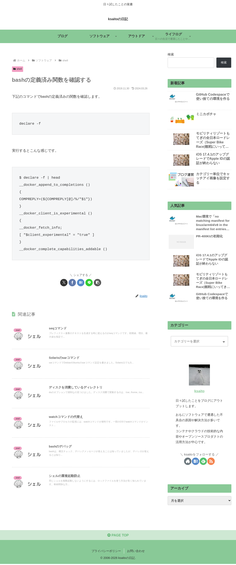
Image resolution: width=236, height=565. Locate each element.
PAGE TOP (118, 536)
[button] (97, 282)
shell (17, 68)
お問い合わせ (136, 551)
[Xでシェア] (64, 282)
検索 (171, 54)
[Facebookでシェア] (72, 282)
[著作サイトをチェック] (187, 461)
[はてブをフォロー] (195, 461)
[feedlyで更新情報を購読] (203, 461)
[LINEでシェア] (89, 282)
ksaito (199, 391)
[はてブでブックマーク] (80, 282)
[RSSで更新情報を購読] (211, 461)
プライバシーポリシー (106, 551)
